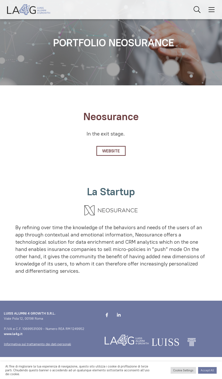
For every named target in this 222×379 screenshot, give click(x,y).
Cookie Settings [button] (183, 370)
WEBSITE (111, 150)
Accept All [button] (207, 370)
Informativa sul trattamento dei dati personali (37, 344)
